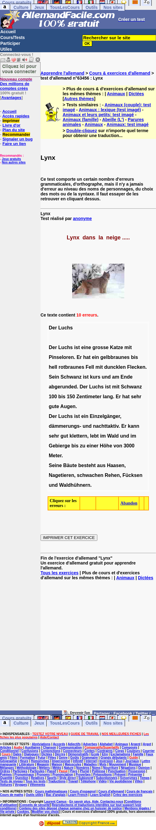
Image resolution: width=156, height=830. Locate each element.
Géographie (8, 761)
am (115, 377)
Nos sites (113, 7)
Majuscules (73, 764)
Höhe (106, 445)
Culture (21, 7)
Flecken (136, 367)
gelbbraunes (115, 357)
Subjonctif (85, 778)
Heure (24, 761)
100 (53, 396)
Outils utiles (34, 795)
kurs (95, 377)
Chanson (49, 747)
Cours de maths (11, 795)
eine (86, 347)
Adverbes (90, 744)
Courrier (148, 751)
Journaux (132, 761)
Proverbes (83, 774)
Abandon (128, 503)
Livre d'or (11, 125)
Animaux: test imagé (128, 124)
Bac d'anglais (56, 795)
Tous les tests (35, 781)
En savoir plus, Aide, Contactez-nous (96, 801)
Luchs (65, 327)
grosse (100, 347)
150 (71, 396)
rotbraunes (71, 367)
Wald (113, 436)
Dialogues (31, 754)
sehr (136, 396)
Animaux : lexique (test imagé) (110, 109)
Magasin (43, 764)
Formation (27, 757)
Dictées (136, 93)
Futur (42, 757)
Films (14, 757)
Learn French (78, 795)
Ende (127, 377)
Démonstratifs (78, 754)
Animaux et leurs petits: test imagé (98, 114)
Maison (57, 764)
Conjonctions (50, 751)
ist (77, 347)
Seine (55, 465)
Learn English (100, 795)
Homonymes (40, 761)
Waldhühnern (74, 485)
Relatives (38, 778)
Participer (10, 43)
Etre (105, 754)
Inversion (106, 761)
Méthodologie (27, 767)
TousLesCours (65, 7)
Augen (68, 406)
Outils (91, 7)
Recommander (16, 134)
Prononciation (63, 774)
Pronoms (43, 774)
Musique (135, 764)
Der (53, 327)
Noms (96, 767)
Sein (54, 377)
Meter (55, 455)
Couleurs (133, 751)
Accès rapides (15, 116)
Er (79, 357)
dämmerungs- (65, 426)
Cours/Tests (12, 37)
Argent (135, 744)
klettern (78, 436)
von (117, 445)
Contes (89, 751)
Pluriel (84, 771)
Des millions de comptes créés (16, 84)
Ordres (5, 771)
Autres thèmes (79, 98)
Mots (103, 764)
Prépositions (102, 774)
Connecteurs (72, 751)
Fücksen (132, 475)
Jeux (39, 7)
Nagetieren (61, 475)
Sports (52, 778)
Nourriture (110, 767)
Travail (73, 781)
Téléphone (88, 781)
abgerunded (63, 386)
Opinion (144, 767)
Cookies (23, 811)
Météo (57, 767)
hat (87, 357)
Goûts (74, 757)
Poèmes (6, 774)
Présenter (135, 774)
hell (53, 367)
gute (54, 406)
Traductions (57, 781)
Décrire (60, 754)
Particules (37, 771)
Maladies (90, 764)
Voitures (6, 784)
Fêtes (52, 757)
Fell (90, 367)
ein (95, 357)
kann (133, 426)
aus (101, 465)
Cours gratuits (17, 718)
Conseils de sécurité (35, 805)
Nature (69, 767)
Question (21, 778)
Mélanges (7, 767)
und (106, 377)
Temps (145, 778)
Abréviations (41, 744)
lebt (94, 436)
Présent (120, 774)
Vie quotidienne (120, 781)
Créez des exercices (127, 795)
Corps (119, 751)
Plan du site (13, 130)
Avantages (11, 97)
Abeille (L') (113, 119)
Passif (51, 771)
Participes (20, 771)
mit (128, 347)
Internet (91, 761)
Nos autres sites (13, 162)
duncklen (115, 367)
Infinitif (78, 761)
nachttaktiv (106, 426)
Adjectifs (74, 744)
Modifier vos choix (45, 811)
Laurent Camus (55, 801)
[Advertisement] (98, 648)
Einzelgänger (105, 416)
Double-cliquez (81, 130)
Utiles (6, 49)
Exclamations (120, 754)
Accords (59, 744)
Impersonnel (61, 761)
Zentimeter (89, 396)
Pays (73, 771)
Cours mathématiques (51, 791)
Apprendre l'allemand (62, 73)
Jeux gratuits (11, 159)
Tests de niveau (11, 781)
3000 (129, 445)
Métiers (44, 767)
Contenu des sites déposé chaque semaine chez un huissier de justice (70, 808)
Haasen (115, 465)
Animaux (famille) (81, 119)
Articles (5, 747)
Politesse (98, 771)
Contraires (105, 751)
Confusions (29, 751)
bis (134, 357)
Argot (147, 744)
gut (64, 436)
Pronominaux (24, 774)
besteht (87, 465)
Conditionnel (9, 751)
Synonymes (128, 778)
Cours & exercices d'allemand (119, 73)
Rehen (112, 475)
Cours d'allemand (111, 791)
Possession (137, 771)
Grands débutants (113, 757)
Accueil (8, 31)
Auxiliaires (33, 747)
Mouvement (117, 764)
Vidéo (102, 781)
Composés (129, 747)
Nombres (82, 767)
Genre (63, 757)
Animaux (116, 93)
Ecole (95, 754)
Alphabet (106, 744)
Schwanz (70, 377)
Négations (128, 767)
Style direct (67, 778)
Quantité (6, 778)
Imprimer (11, 120)
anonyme (82, 218)
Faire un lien (14, 143)
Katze (116, 347)
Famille (138, 754)
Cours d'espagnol (83, 791)
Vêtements (37, 784)
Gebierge (59, 445)
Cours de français (139, 791)
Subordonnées (106, 778)
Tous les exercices (59, 572)
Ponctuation (117, 771)
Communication (70, 747)
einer (92, 445)
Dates (17, 754)
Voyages (21, 784)
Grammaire (90, 757)
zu (82, 445)
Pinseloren (61, 357)
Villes (139, 781)
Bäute (70, 465)
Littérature (26, 764)
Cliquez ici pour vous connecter (19, 68)
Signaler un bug (17, 139)
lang (108, 396)
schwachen (90, 475)
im (103, 436)
